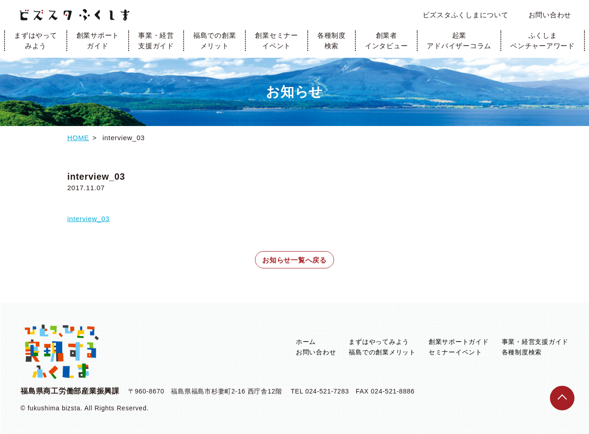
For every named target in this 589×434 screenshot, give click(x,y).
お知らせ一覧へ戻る (294, 260)
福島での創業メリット (214, 40)
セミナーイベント (455, 352)
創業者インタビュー (386, 40)
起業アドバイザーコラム (459, 40)
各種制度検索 (331, 40)
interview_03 (88, 218)
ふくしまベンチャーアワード (542, 40)
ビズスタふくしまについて (466, 15)
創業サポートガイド (98, 40)
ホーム (306, 341)
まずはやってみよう (35, 40)
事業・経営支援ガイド (156, 40)
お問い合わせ (550, 15)
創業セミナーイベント (276, 40)
